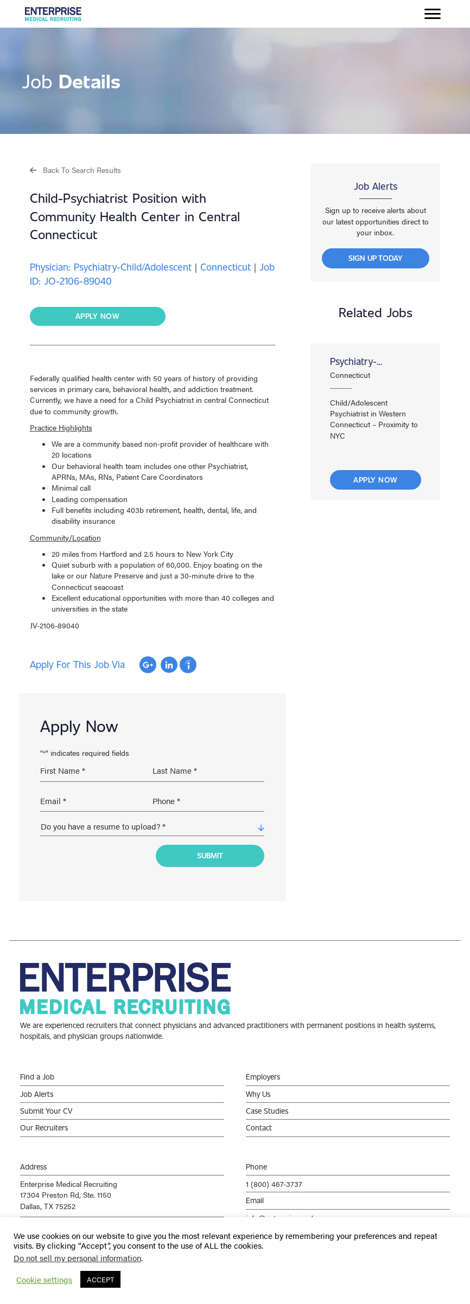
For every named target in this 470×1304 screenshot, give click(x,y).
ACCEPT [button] (100, 1279)
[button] (75, 169)
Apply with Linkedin (169, 665)
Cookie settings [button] (44, 1279)
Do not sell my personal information (77, 1257)
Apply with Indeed (188, 665)
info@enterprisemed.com (287, 1211)
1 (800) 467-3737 (274, 1178)
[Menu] (432, 14)
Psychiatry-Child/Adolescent (365, 361)
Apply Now (375, 479)
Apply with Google (147, 665)
